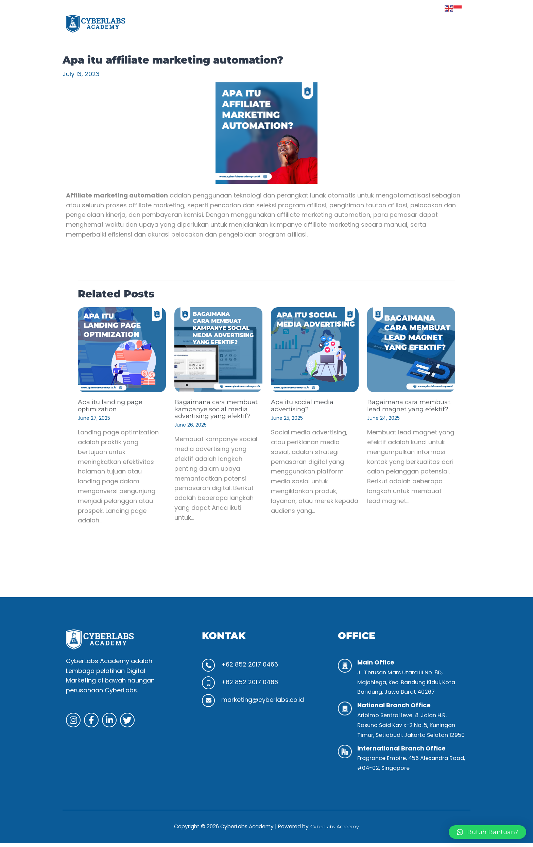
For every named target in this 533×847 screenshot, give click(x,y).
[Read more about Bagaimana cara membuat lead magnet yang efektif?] (411, 349)
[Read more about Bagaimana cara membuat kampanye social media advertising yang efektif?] (218, 349)
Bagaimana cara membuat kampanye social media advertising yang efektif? (215, 412)
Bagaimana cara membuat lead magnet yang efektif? (407, 408)
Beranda (245, 23)
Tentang (283, 23)
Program (324, 23)
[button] (324, 24)
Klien (419, 23)
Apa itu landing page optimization (114, 405)
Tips (395, 23)
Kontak (449, 23)
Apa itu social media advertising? (305, 405)
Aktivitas (365, 23)
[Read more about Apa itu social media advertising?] (315, 349)
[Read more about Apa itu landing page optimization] (122, 349)
